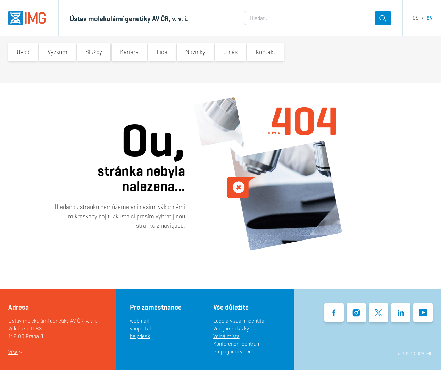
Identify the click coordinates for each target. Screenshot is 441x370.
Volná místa (226, 336)
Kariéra (129, 52)
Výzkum (57, 52)
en (429, 18)
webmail (139, 321)
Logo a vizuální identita (238, 321)
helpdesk (140, 336)
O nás (230, 52)
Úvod (23, 52)
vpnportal (140, 328)
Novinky (195, 52)
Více (13, 352)
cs (416, 18)
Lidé (162, 52)
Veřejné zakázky (231, 328)
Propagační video (232, 351)
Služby (93, 52)
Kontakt (265, 52)
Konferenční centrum (237, 343)
